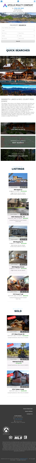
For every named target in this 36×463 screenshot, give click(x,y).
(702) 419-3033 (18, 418)
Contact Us (29, 414)
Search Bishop (28, 411)
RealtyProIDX (24, 458)
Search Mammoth (27, 408)
